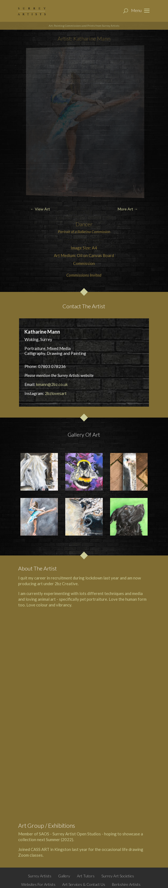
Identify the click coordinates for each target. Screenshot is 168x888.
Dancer (84, 224)
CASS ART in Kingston (51, 849)
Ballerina (84, 231)
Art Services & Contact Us (83, 884)
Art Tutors (86, 876)
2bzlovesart (56, 393)
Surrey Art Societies (117, 876)
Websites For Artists (38, 884)
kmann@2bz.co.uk (52, 384)
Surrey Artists (39, 876)
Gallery (64, 876)
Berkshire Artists (126, 884)
